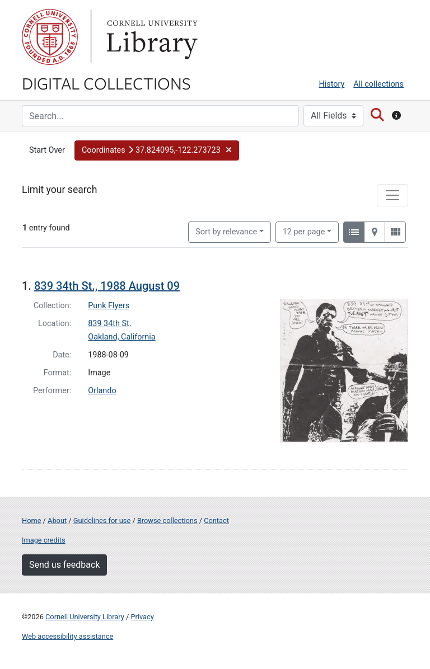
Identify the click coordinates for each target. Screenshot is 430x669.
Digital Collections (106, 83)
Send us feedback (64, 564)
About (57, 520)
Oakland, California (121, 337)
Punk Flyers (108, 305)
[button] (156, 150)
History (332, 84)
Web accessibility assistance (67, 636)
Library (150, 37)
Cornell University (50, 37)
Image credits (44, 540)
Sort (226, 232)
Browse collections (167, 520)
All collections (378, 84)
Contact (216, 520)
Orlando (102, 390)
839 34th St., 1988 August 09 (107, 286)
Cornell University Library (84, 617)
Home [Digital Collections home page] (31, 520)
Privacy (141, 617)
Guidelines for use (101, 520)
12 (304, 231)
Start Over (47, 150)
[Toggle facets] (392, 195)
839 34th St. (109, 323)
